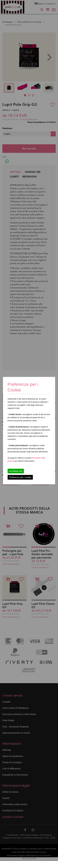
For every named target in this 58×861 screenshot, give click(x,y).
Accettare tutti (15, 471)
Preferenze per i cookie (20, 477)
